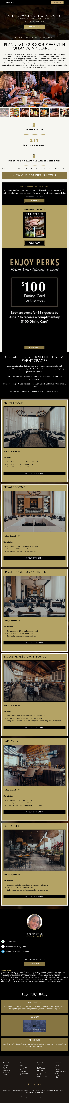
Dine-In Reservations (41, 1068)
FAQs (56, 1073)
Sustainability (6, 1070)
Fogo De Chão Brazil (24, 1074)
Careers (5, 1074)
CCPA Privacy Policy (37, 1090)
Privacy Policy (6, 1090)
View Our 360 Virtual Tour (34, 175)
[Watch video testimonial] (34, 1026)
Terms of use (60, 1090)
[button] (67, 89)
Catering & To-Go (42, 1076)
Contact (57, 1065)
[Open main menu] (66, 3)
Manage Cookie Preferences (34, 1092)
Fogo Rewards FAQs (59, 1076)
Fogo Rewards (7, 1068)
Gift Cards (40, 1070)
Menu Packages (32, 37)
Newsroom (6, 1072)
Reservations (57, 2)
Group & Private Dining (42, 1073)
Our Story (5, 1065)
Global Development (58, 1068)
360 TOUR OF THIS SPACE (34, 473)
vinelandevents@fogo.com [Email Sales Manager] (13, 946)
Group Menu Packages (34, 243)
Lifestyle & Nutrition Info (25, 1068)
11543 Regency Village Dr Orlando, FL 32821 (34, 18)
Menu (21, 1065)
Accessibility (49, 1090)
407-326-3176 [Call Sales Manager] (8, 941)
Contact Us (34, 27)
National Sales (49, 37)
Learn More (34, 347)
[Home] (9, 3)
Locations (23, 1071)
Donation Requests (60, 1071)
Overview (18, 37)
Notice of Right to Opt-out (20, 1090)
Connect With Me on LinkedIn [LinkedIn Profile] (15, 951)
